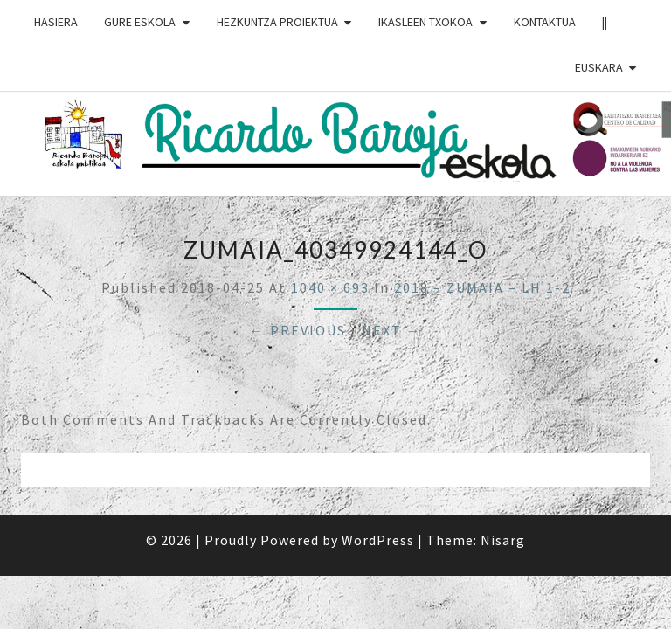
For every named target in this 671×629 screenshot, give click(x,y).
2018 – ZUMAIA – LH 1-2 (482, 287)
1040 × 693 (330, 287)
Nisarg (503, 540)
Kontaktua (545, 22)
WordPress (378, 540)
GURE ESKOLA (140, 22)
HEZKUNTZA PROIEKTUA (277, 22)
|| (604, 22)
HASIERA (56, 22)
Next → (392, 330)
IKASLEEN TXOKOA (425, 22)
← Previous (298, 330)
